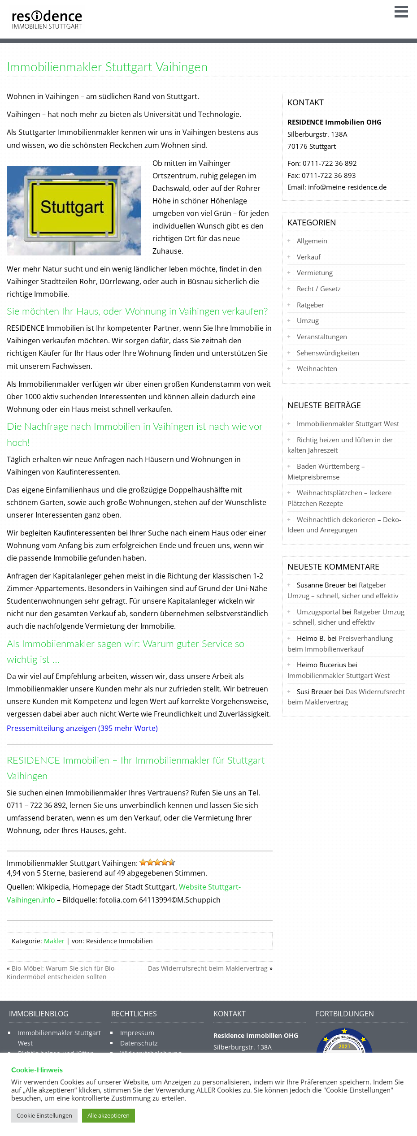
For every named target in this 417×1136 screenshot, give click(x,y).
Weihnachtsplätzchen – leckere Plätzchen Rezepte (339, 498)
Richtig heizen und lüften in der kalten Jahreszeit (340, 445)
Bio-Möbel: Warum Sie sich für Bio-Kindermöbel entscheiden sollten (62, 972)
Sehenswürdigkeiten (328, 352)
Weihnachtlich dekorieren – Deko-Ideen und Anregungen (344, 525)
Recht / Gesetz (319, 288)
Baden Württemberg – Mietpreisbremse (326, 471)
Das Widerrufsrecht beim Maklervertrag (208, 968)
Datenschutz (139, 1043)
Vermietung (315, 272)
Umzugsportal (318, 611)
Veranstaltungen (322, 336)
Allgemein (312, 240)
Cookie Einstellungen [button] (44, 1115)
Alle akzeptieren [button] (108, 1115)
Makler (54, 941)
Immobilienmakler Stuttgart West (348, 423)
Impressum (137, 1032)
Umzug (308, 320)
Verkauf (309, 256)
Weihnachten (317, 368)
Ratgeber (310, 304)
